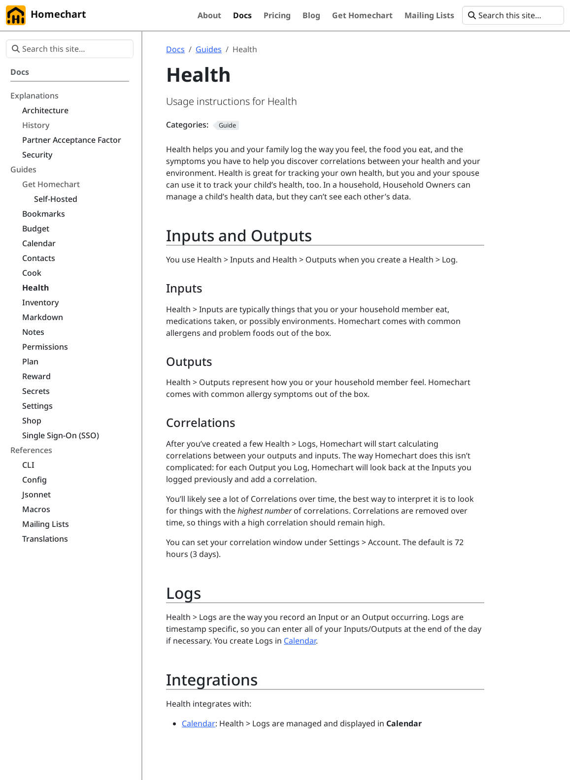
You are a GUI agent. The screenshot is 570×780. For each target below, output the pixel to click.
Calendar (300, 640)
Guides (209, 49)
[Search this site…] (513, 15)
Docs (175, 49)
